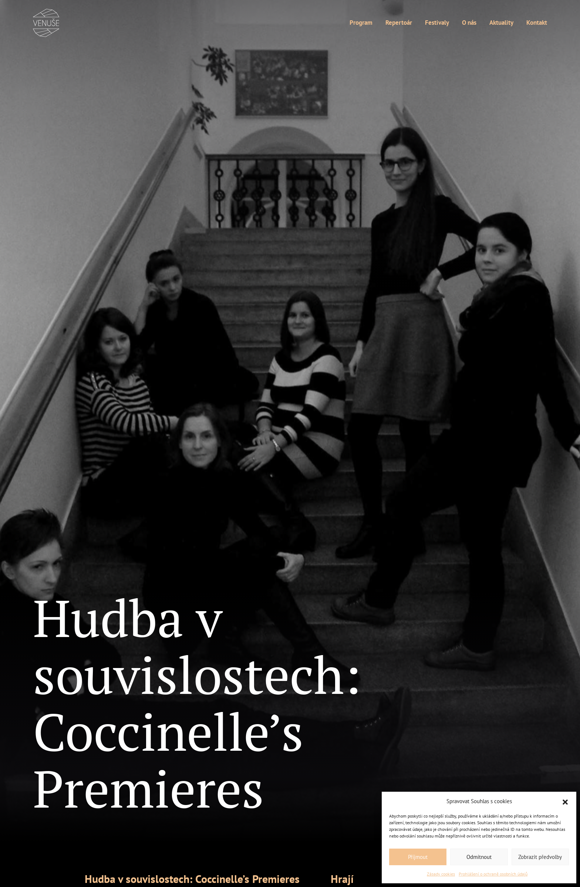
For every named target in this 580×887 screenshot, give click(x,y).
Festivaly (437, 23)
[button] (565, 801)
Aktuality (501, 23)
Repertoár (398, 23)
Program (361, 23)
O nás (469, 23)
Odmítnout (479, 856)
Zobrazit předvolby (540, 856)
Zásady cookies (441, 874)
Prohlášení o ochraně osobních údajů (493, 874)
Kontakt (536, 23)
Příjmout (418, 856)
